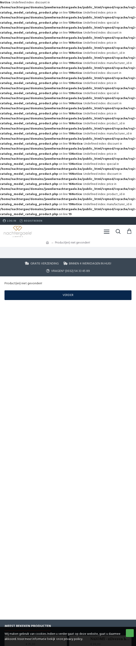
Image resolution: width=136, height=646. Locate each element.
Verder (68, 295)
